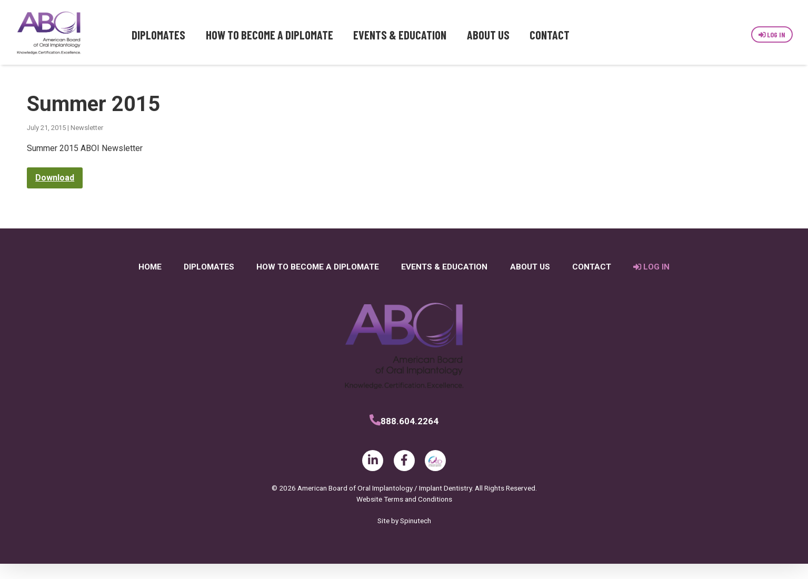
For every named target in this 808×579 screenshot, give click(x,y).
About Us (488, 35)
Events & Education (399, 35)
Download (54, 193)
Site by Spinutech (404, 536)
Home (150, 282)
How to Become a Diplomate (269, 35)
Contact (550, 35)
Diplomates (158, 35)
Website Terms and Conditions (404, 514)
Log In (772, 34)
